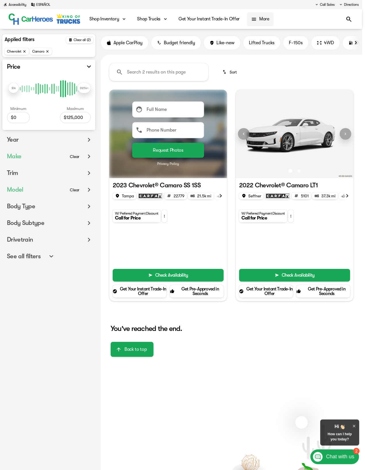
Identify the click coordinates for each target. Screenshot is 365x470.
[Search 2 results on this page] (159, 72)
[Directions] (349, 4)
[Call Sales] (325, 4)
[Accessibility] (15, 4)
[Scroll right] (355, 42)
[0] (18, 117)
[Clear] (74, 156)
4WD (325, 42)
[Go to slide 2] (298, 170)
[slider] (13, 88)
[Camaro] (41, 51)
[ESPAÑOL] (40, 4)
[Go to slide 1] (290, 170)
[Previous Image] (243, 134)
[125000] (75, 117)
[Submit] (168, 150)
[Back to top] (132, 349)
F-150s (296, 42)
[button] (164, 216)
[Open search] (349, 19)
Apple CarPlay (125, 42)
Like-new (222, 42)
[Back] (79, 39)
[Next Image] (345, 134)
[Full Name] (168, 109)
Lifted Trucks (261, 42)
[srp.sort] (230, 72)
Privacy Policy (168, 164)
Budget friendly (176, 42)
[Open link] (150, 195)
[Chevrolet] (17, 51)
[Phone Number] (168, 130)
